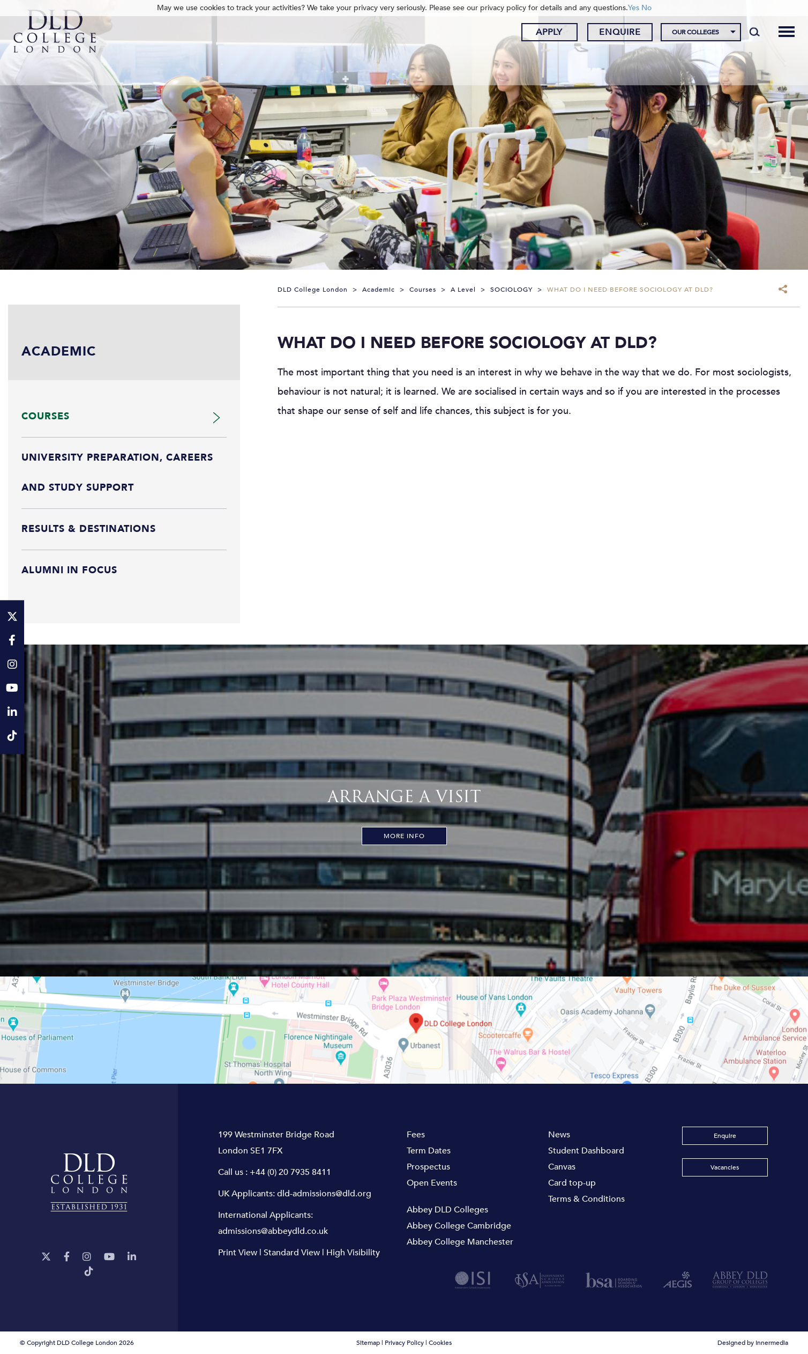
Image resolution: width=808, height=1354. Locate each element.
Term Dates (429, 1151)
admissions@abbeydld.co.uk (273, 1231)
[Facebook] (66, 1257)
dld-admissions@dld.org (324, 1194)
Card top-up (572, 1183)
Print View (237, 1253)
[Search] (748, 33)
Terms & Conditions (586, 1199)
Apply (542, 34)
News (559, 1135)
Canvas (561, 1167)
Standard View (292, 1253)
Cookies (440, 1342)
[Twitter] (46, 1257)
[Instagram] (86, 1257)
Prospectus (428, 1167)
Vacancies (724, 1167)
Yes (633, 8)
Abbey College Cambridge (459, 1226)
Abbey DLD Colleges (447, 1210)
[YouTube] (109, 1257)
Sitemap (368, 1342)
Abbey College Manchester (460, 1242)
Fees (416, 1135)
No (646, 8)
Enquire (613, 34)
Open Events (432, 1183)
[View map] (404, 1030)
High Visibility (353, 1253)
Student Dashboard (586, 1151)
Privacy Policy (404, 1342)
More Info (404, 836)
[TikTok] (89, 1271)
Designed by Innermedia (752, 1342)
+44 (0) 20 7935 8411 (290, 1172)
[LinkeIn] (131, 1257)
